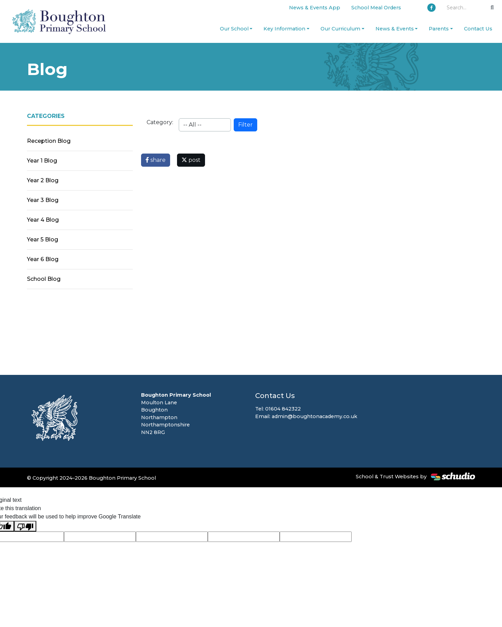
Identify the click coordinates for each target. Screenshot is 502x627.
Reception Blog (49, 141)
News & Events (394, 29)
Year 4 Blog (43, 219)
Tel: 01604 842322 (278, 409)
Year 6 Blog (42, 259)
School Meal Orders (376, 7)
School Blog (44, 279)
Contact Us (478, 29)
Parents (439, 29)
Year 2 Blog (42, 180)
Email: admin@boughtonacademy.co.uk (306, 416)
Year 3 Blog (42, 200)
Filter (245, 124)
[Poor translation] (25, 526)
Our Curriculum (340, 29)
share (156, 160)
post (191, 160)
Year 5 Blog (42, 239)
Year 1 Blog (42, 160)
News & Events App (314, 7)
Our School (234, 29)
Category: (160, 122)
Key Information (284, 29)
